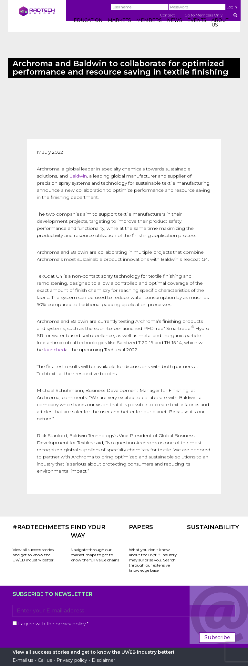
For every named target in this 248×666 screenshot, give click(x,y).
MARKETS (119, 20)
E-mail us (23, 660)
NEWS (174, 20)
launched (54, 350)
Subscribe (217, 637)
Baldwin (78, 176)
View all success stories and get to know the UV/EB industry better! (34, 554)
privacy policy (71, 624)
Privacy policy (72, 660)
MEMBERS (149, 20)
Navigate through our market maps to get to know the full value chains (95, 554)
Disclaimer (103, 660)
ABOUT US (220, 22)
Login (231, 7)
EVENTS (196, 20)
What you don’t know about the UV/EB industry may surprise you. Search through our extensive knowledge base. (153, 560)
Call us (45, 660)
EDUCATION (88, 20)
